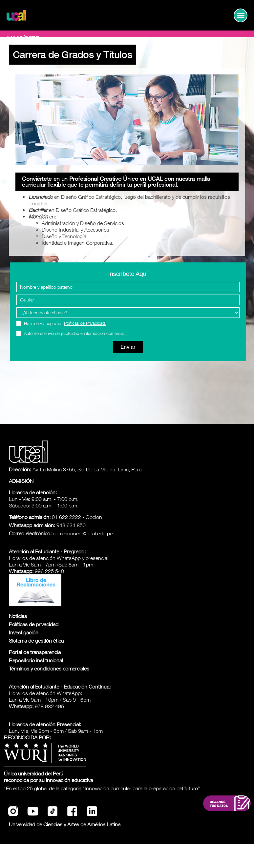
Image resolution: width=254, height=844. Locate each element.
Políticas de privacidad (33, 624)
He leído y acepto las (65, 323)
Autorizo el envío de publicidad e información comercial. (74, 333)
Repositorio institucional (36, 660)
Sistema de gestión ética (36, 641)
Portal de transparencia (35, 652)
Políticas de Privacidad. (85, 323)
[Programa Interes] (128, 312)
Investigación (23, 632)
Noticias (18, 616)
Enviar (128, 347)
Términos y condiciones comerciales (49, 668)
